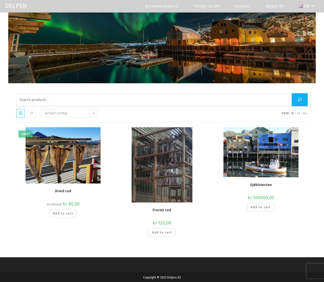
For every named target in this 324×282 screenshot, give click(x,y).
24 (298, 113)
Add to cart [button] (63, 213)
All (305, 113)
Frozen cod (162, 210)
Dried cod (63, 191)
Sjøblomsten (261, 185)
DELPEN (16, 6)
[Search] (300, 99)
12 (292, 113)
